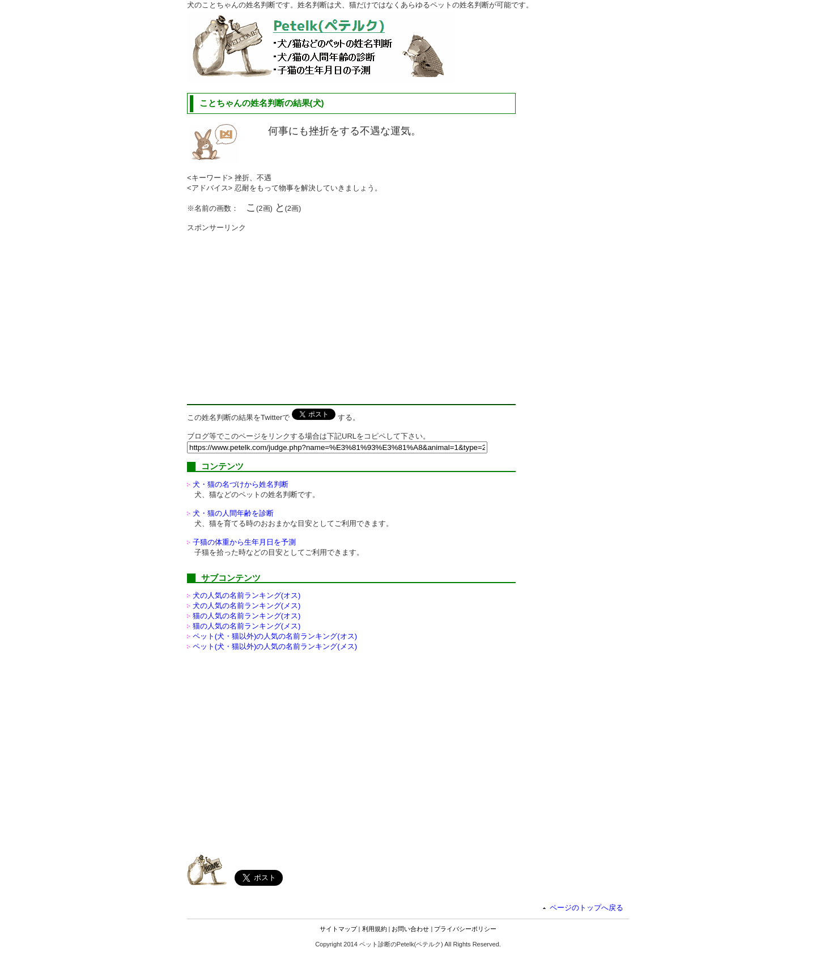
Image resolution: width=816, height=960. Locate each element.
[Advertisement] (282, 312)
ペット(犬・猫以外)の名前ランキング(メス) (275, 646)
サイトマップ (338, 928)
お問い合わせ (410, 928)
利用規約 (374, 928)
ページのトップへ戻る (586, 907)
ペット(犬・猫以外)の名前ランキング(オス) (275, 636)
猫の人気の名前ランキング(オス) (247, 615)
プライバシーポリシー (465, 928)
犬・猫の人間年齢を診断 (233, 513)
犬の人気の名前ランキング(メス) (247, 605)
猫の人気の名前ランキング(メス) (247, 626)
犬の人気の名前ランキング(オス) (247, 595)
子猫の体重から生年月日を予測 (244, 542)
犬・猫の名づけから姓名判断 (240, 484)
